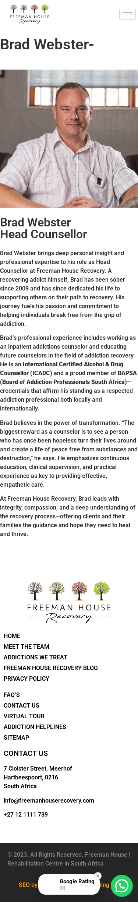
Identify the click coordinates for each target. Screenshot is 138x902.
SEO (24, 884)
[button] (122, 886)
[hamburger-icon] (127, 14)
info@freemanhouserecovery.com (49, 800)
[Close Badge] (98, 876)
